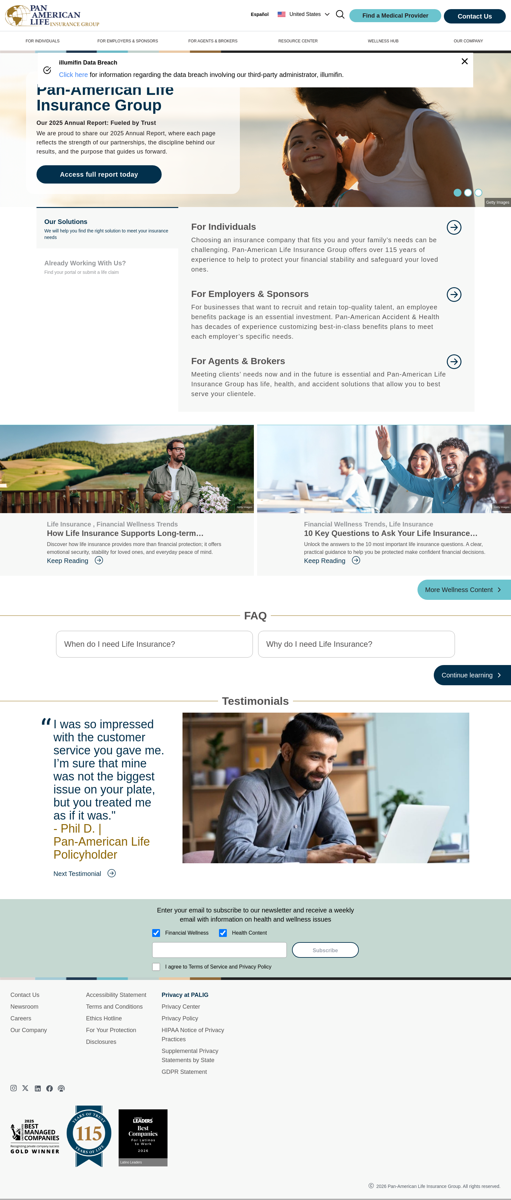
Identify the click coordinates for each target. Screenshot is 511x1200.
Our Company (28, 1030)
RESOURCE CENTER (298, 41)
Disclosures (101, 1042)
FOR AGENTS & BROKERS (213, 41)
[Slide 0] (457, 193)
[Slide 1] (468, 193)
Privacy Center (181, 1006)
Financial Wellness (187, 933)
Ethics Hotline (104, 1018)
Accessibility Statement (116, 995)
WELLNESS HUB (383, 41)
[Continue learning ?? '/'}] (472, 675)
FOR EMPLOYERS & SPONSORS (127, 41)
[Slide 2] (478, 193)
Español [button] (260, 14)
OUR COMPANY (468, 41)
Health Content (249, 933)
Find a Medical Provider (395, 15)
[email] (219, 950)
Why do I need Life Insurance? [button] (319, 644)
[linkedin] (38, 1088)
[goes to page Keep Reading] (145, 560)
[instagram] (14, 1089)
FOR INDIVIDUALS (43, 41)
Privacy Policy (180, 1018)
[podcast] (61, 1088)
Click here (73, 74)
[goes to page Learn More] (454, 247)
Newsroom (24, 1006)
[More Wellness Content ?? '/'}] (464, 590)
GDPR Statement (184, 1072)
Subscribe (325, 950)
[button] (304, 14)
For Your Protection (111, 1030)
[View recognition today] (146, 1137)
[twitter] (26, 1088)
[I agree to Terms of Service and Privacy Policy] (156, 967)
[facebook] (49, 1088)
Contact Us (475, 16)
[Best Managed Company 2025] (37, 1138)
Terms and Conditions (114, 1006)
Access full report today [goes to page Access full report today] (99, 174)
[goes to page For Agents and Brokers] (454, 376)
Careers (20, 1018)
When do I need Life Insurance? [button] (119, 644)
